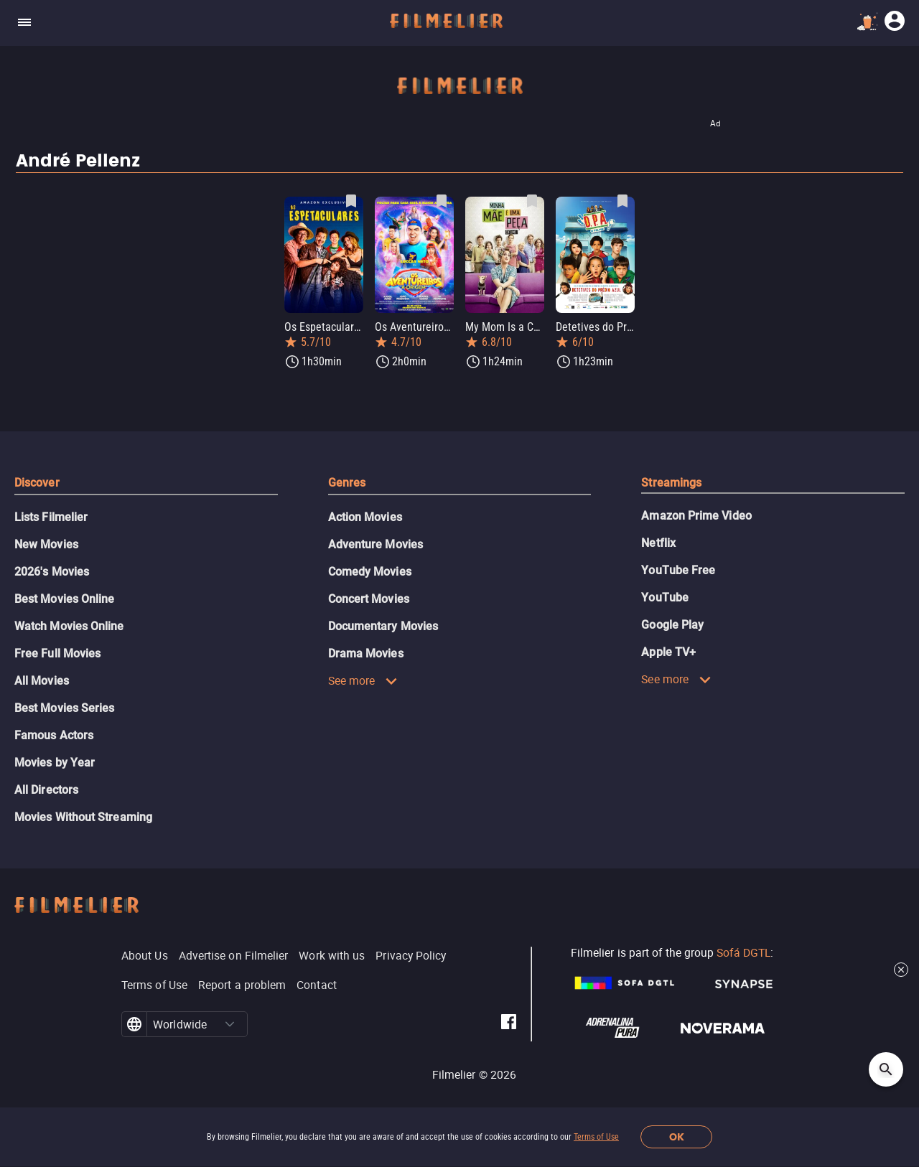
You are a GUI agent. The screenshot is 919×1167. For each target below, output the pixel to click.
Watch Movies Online (69, 626)
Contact (317, 985)
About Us (144, 955)
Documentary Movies (383, 626)
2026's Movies (51, 571)
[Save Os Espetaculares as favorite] (351, 201)
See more (363, 680)
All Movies (41, 681)
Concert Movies (368, 599)
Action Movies (365, 517)
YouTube (665, 597)
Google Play (672, 625)
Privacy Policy (410, 955)
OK (676, 1137)
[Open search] (886, 1069)
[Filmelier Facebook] (508, 1024)
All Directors (46, 790)
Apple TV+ (668, 652)
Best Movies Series (64, 708)
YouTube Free (678, 570)
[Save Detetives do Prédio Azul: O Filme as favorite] (622, 201)
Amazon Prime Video (696, 515)
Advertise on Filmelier (234, 955)
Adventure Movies (375, 544)
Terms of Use (596, 1137)
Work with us (332, 955)
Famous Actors (53, 735)
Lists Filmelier (51, 517)
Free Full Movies (57, 653)
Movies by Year (54, 762)
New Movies (46, 544)
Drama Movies (365, 653)
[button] (230, 1024)
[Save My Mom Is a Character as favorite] (532, 201)
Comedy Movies (369, 571)
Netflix (658, 543)
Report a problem (242, 985)
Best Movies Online (64, 599)
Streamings (671, 482)
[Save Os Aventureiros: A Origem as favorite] (441, 201)
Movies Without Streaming (83, 817)
